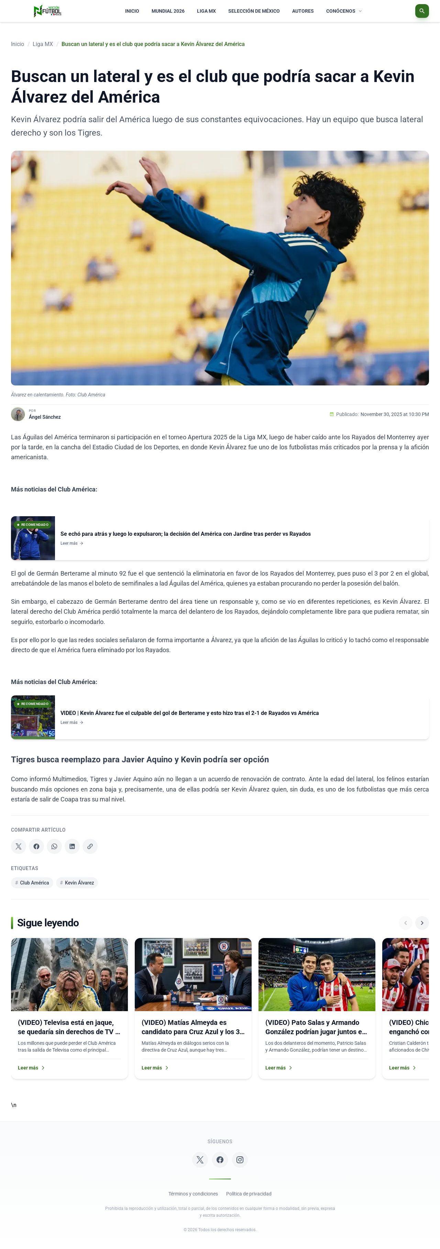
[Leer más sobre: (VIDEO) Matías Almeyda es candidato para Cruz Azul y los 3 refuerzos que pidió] (193, 1008)
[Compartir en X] (18, 846)
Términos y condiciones (193, 1193)
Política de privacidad (249, 1193)
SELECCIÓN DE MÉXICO (254, 11)
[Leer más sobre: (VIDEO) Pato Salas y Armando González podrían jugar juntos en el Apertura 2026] (316, 1008)
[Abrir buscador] (422, 11)
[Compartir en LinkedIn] (72, 846)
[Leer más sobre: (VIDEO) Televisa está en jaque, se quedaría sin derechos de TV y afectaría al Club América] (69, 1008)
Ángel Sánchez (45, 417)
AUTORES (303, 11)
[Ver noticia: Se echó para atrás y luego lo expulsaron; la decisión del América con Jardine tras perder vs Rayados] (220, 538)
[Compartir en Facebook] (36, 846)
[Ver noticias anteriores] (405, 923)
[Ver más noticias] (422, 923)
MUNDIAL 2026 (168, 11)
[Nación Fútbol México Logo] (47, 11)
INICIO (132, 11)
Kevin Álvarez (77, 882)
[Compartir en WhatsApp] (54, 846)
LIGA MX (206, 11)
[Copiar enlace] (90, 846)
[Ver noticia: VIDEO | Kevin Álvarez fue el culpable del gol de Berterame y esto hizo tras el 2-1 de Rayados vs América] (220, 717)
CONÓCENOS (344, 11)
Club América (32, 882)
